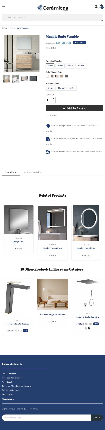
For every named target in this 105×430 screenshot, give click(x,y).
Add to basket (74, 108)
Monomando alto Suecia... (17, 324)
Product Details (32, 172)
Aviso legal (7, 382)
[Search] (52, 17)
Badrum (19, 238)
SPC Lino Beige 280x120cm (52, 314)
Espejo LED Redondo (86, 248)
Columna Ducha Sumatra (87, 317)
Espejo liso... (19, 242)
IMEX (17, 320)
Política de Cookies (10, 390)
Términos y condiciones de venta (16, 386)
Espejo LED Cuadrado (52, 248)
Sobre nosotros (9, 374)
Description (11, 172)
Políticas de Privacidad (12, 378)
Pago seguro (7, 394)
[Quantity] (49, 100)
